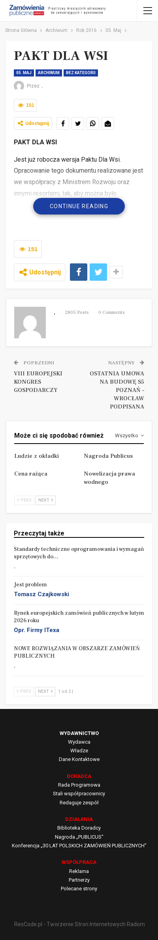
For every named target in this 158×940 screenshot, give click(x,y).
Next (45, 500)
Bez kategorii (81, 73)
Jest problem (30, 584)
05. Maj (24, 73)
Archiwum (49, 73)
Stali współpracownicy (79, 793)
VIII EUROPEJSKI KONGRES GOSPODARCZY (38, 382)
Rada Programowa (79, 785)
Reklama (79, 871)
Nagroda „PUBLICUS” (79, 837)
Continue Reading (79, 206)
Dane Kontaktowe (79, 759)
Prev (24, 500)
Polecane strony (79, 889)
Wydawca (79, 742)
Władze (79, 750)
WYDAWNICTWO (79, 733)
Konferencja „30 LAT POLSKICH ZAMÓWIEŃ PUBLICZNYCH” (79, 846)
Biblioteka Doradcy (79, 828)
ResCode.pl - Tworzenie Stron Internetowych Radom (79, 924)
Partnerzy (79, 880)
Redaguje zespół (79, 803)
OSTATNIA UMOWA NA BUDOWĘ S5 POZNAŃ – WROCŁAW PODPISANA (117, 390)
